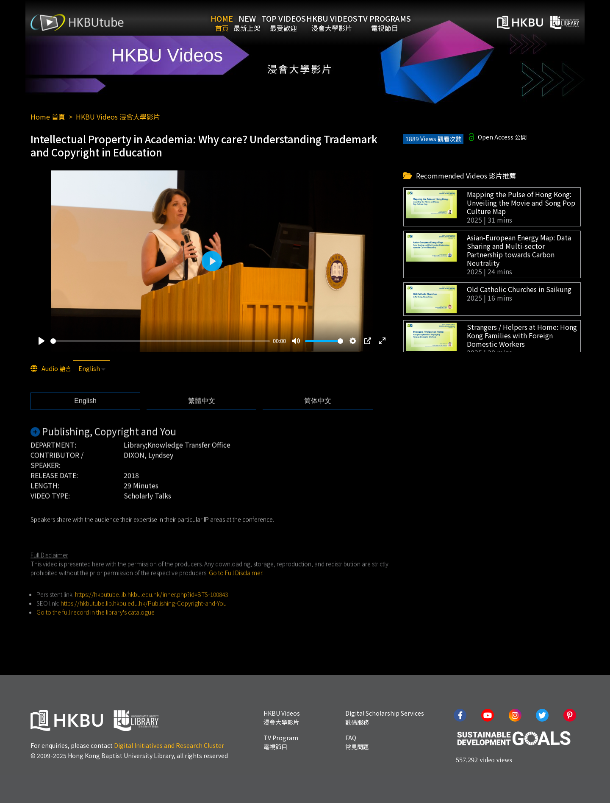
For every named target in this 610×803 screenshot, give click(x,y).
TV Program (280, 742)
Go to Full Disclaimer (235, 585)
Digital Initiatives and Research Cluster (169, 745)
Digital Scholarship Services (384, 717)
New (240, 22)
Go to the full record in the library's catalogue (95, 625)
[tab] (85, 413)
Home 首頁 (47, 117)
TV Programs (417, 22)
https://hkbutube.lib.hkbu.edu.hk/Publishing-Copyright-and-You (144, 616)
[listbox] (91, 370)
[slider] (160, 341)
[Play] (41, 341)
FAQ (357, 742)
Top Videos (290, 22)
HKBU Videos (351, 22)
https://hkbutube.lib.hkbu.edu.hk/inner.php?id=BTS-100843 (151, 607)
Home (202, 22)
